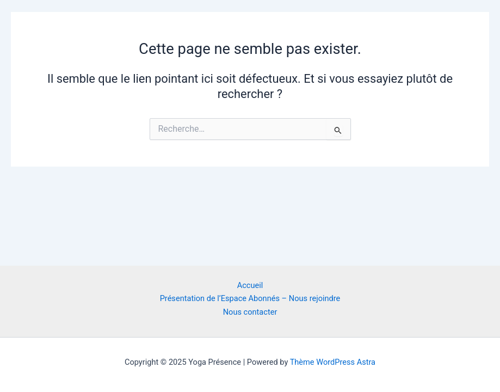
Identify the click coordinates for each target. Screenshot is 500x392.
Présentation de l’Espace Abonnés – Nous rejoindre (250, 298)
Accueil (250, 285)
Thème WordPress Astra (332, 362)
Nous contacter (250, 312)
